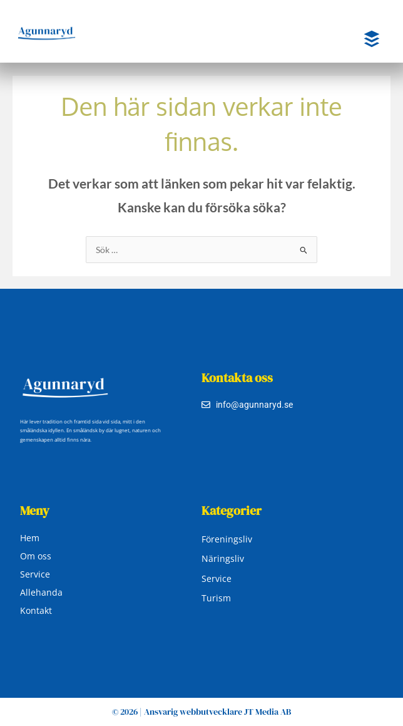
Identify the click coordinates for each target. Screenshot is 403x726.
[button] (361, 39)
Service (35, 574)
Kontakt (36, 610)
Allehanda (41, 592)
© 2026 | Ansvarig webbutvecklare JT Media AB (201, 711)
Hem (29, 538)
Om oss (35, 556)
